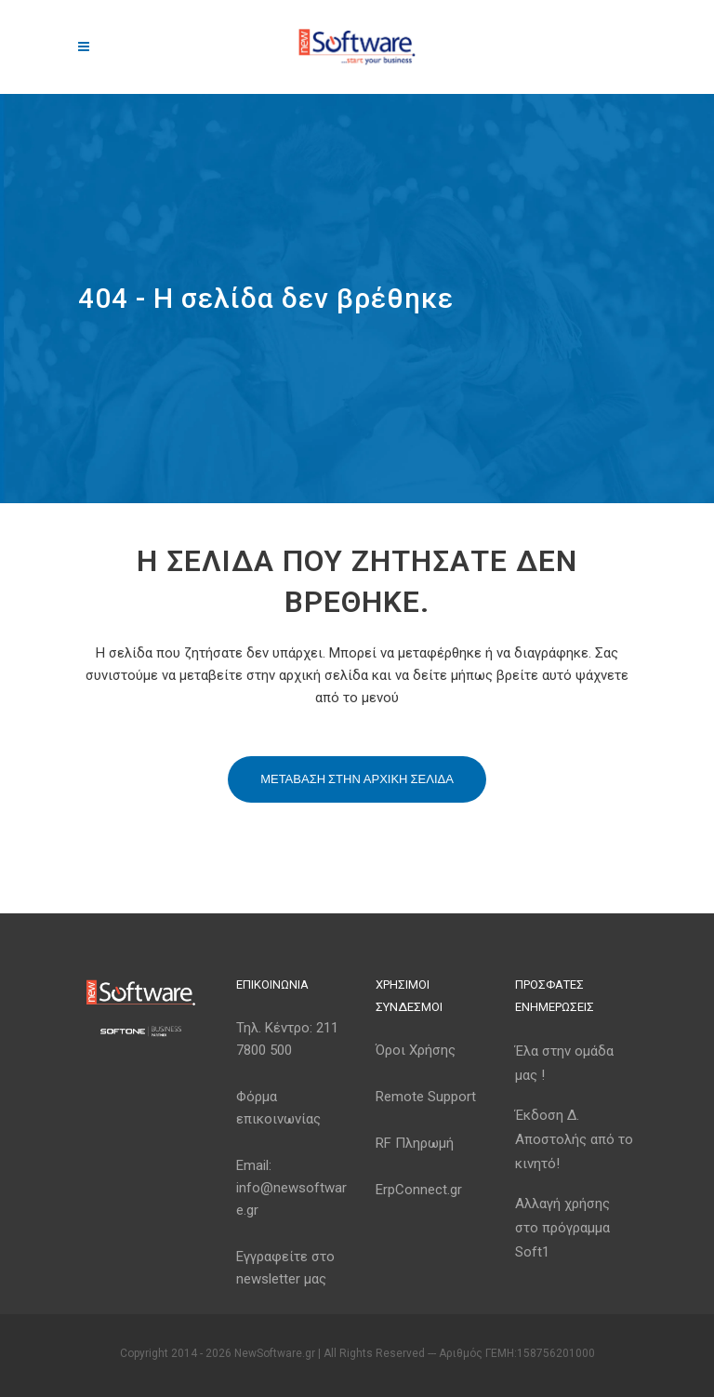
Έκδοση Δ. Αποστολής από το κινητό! (574, 1139)
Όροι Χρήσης (416, 1050)
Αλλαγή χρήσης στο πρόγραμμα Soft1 (562, 1227)
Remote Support (426, 1096)
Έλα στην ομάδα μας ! (564, 1063)
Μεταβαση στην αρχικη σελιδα (357, 779)
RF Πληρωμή (415, 1143)
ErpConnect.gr (419, 1189)
